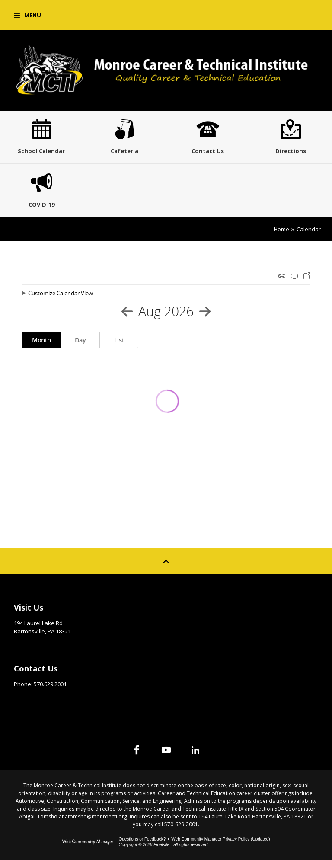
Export (306, 275)
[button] (27, 15)
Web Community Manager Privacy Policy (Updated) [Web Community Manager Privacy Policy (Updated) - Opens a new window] (220, 839)
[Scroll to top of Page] (166, 561)
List (119, 340)
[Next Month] (204, 311)
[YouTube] (166, 750)
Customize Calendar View (60, 293)
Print (294, 275)
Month (41, 340)
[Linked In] (195, 750)
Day (80, 340)
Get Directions (35, 645)
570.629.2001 (50, 684)
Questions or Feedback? (142, 839)
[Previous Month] (127, 311)
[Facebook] (137, 750)
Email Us (26, 698)
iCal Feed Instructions (281, 275)
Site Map (192, 605)
